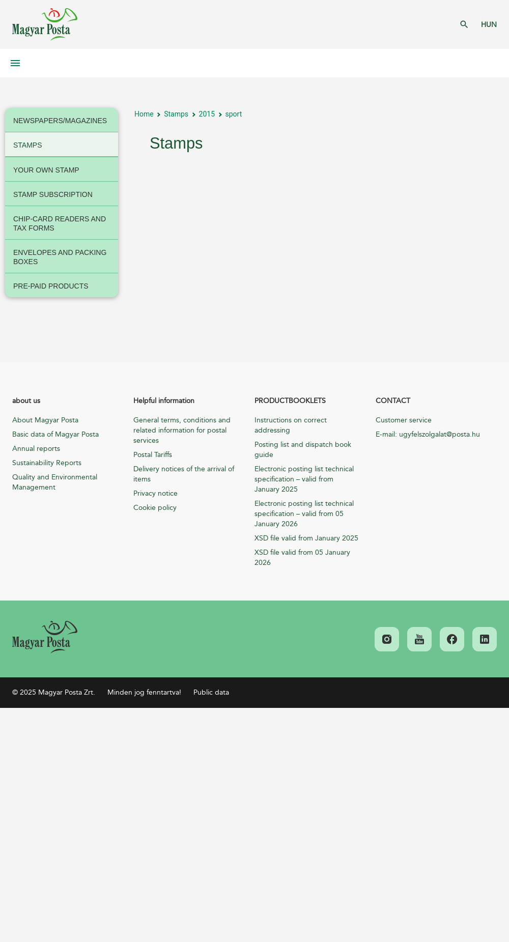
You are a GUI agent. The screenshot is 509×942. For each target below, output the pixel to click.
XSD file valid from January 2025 (306, 538)
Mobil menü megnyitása (15, 63)
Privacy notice (155, 493)
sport (233, 114)
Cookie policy (155, 507)
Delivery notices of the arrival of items (183, 474)
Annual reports (36, 448)
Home (144, 114)
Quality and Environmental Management (54, 482)
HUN (489, 24)
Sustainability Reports (46, 463)
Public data (211, 692)
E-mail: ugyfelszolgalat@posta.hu (428, 434)
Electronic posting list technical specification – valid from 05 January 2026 (304, 513)
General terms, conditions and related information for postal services (182, 430)
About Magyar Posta (45, 420)
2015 (207, 114)
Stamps (176, 114)
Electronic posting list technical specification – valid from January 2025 (304, 479)
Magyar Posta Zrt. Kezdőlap (44, 24)
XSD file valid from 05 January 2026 (302, 557)
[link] (44, 637)
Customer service (404, 420)
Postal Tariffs (152, 454)
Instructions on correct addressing (290, 425)
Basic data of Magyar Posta (55, 434)
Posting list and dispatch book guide (302, 449)
